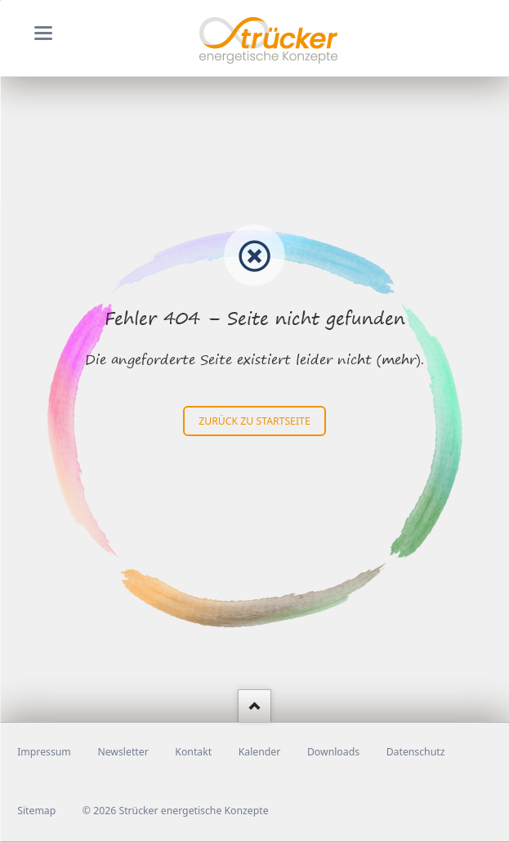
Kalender (260, 752)
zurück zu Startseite (254, 421)
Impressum (44, 752)
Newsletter (122, 752)
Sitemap (36, 810)
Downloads (333, 752)
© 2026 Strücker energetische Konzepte (176, 810)
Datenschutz (415, 752)
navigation (43, 33)
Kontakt (193, 752)
